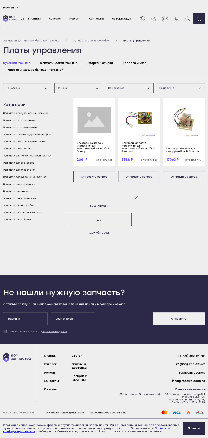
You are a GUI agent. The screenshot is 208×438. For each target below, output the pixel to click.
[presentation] (123, 318)
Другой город (104, 232)
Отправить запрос (94, 176)
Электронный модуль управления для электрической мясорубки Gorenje (93, 147)
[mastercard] (164, 412)
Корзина (50, 389)
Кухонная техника (17, 63)
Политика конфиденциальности (64, 412)
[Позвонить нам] (176, 18)
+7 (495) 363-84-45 (190, 355)
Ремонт (75, 18)
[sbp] (200, 412)
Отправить (179, 318)
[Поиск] (187, 18)
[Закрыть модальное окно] (136, 198)
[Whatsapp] (142, 18)
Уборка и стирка (100, 63)
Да (104, 219)
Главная (34, 18)
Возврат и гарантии (79, 377)
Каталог (55, 18)
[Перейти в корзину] (199, 18)
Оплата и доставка (79, 366)
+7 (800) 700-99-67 (190, 364)
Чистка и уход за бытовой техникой (35, 70)
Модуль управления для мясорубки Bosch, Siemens (182, 150)
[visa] (176, 412)
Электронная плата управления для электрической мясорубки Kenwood (138, 147)
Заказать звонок (192, 372)
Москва (12, 7)
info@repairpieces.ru (188, 381)
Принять (194, 428)
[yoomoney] (188, 412)
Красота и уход (135, 63)
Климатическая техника (59, 63)
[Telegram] (153, 18)
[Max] (165, 18)
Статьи (77, 355)
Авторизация (122, 18)
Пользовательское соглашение (107, 412)
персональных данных (54, 331)
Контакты (96, 18)
